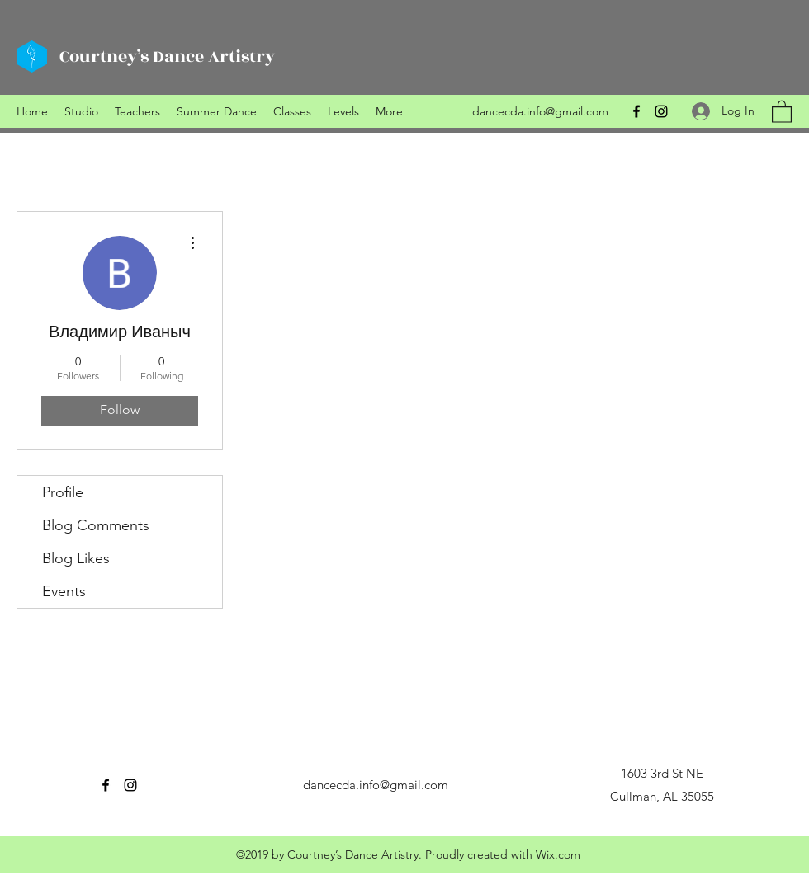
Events (64, 591)
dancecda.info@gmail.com (540, 111)
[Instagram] (661, 111)
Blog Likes (76, 558)
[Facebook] (636, 111)
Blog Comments (95, 525)
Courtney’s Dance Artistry (167, 56)
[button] (782, 111)
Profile (62, 492)
